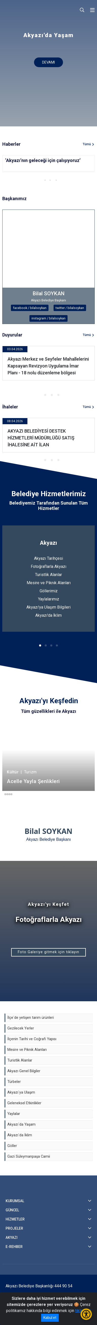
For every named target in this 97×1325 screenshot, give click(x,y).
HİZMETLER (15, 1219)
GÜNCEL (12, 1210)
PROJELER (14, 1228)
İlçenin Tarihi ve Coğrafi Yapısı (31, 1039)
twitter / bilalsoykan (70, 308)
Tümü (87, 144)
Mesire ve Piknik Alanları (49, 582)
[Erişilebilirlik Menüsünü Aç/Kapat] (86, 1314)
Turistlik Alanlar (48, 574)
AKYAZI (12, 1237)
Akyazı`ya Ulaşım (21, 1092)
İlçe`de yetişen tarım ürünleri (30, 1017)
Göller (12, 1146)
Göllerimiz (49, 590)
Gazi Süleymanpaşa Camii (28, 1156)
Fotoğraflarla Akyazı (48, 566)
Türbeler (14, 1082)
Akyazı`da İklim (19, 1135)
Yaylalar (13, 1114)
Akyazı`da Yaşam (21, 1124)
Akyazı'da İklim (48, 615)
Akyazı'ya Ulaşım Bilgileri (48, 607)
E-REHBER (14, 1247)
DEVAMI (48, 62)
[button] (40, 180)
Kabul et (49, 1318)
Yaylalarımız (48, 599)
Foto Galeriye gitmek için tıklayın (48, 952)
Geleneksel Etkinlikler (24, 1103)
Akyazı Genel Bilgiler (23, 1071)
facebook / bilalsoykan (29, 308)
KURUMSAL (15, 1201)
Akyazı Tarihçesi (48, 558)
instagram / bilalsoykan (48, 318)
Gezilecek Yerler (20, 1028)
